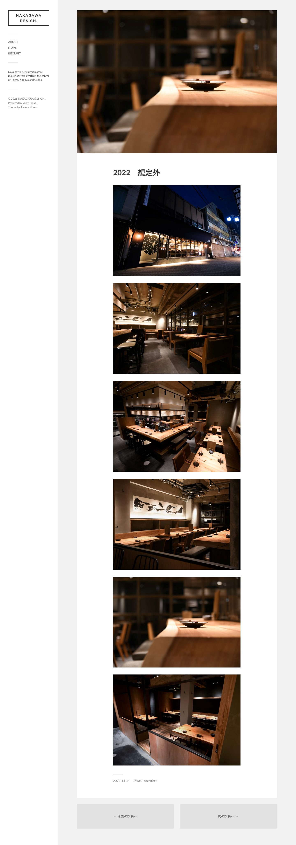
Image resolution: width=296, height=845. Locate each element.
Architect (150, 781)
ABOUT (13, 42)
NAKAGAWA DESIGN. (29, 18)
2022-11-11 (121, 781)
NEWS (12, 47)
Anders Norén (29, 107)
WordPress (29, 103)
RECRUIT (14, 53)
